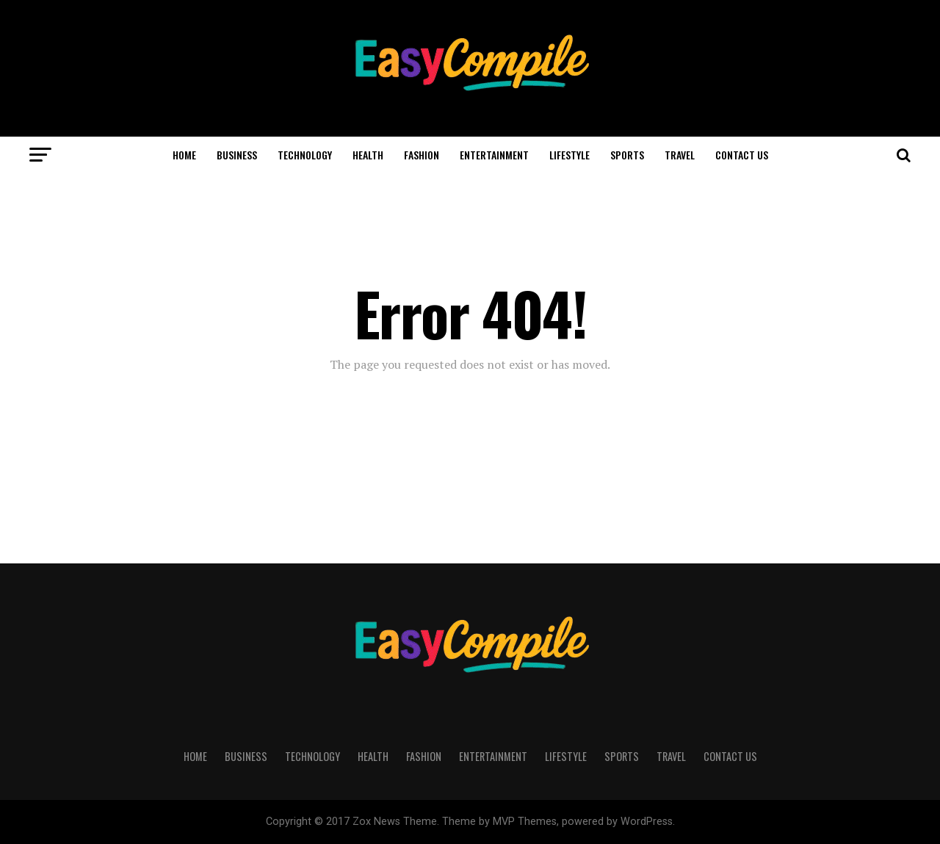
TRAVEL (680, 154)
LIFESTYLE (569, 154)
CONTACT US (741, 154)
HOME (184, 154)
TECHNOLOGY (305, 154)
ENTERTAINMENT (494, 154)
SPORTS (627, 154)
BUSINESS (237, 154)
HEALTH (367, 154)
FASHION (421, 154)
